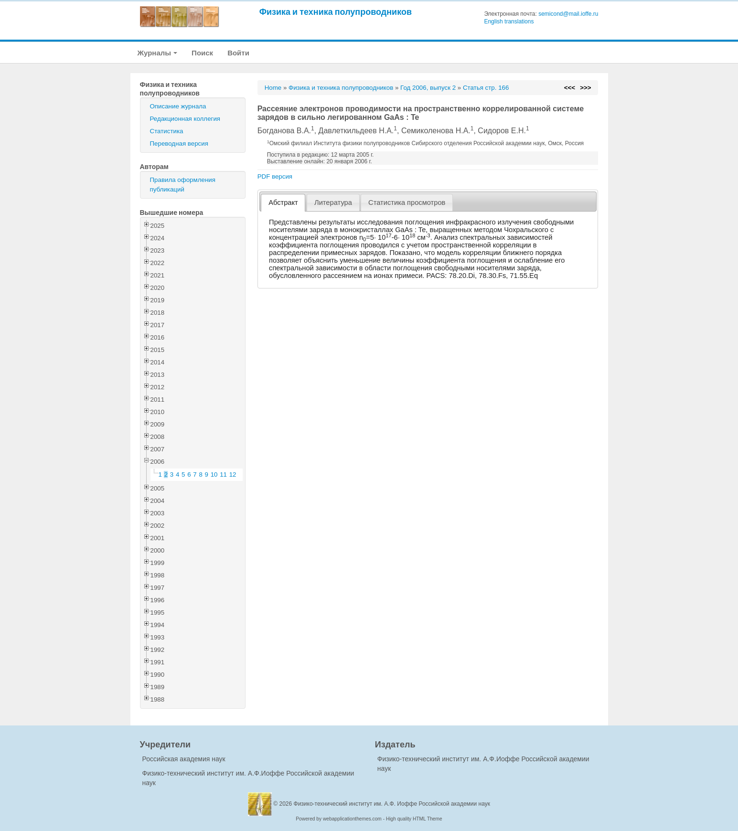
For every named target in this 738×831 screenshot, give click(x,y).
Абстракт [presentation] (283, 202)
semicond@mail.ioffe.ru (568, 14)
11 (223, 474)
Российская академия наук (183, 759)
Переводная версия (179, 143)
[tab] (283, 203)
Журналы (158, 52)
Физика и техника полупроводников (335, 11)
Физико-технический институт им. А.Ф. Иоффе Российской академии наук (392, 803)
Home (273, 87)
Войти (238, 52)
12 (232, 474)
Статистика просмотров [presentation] (406, 202)
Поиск (202, 52)
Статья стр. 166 (486, 87)
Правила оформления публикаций (182, 184)
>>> (585, 87)
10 (214, 474)
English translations (509, 21)
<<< (569, 87)
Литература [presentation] (333, 202)
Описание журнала (178, 106)
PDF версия (274, 176)
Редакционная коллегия (185, 118)
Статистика (166, 131)
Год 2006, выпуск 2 (428, 87)
